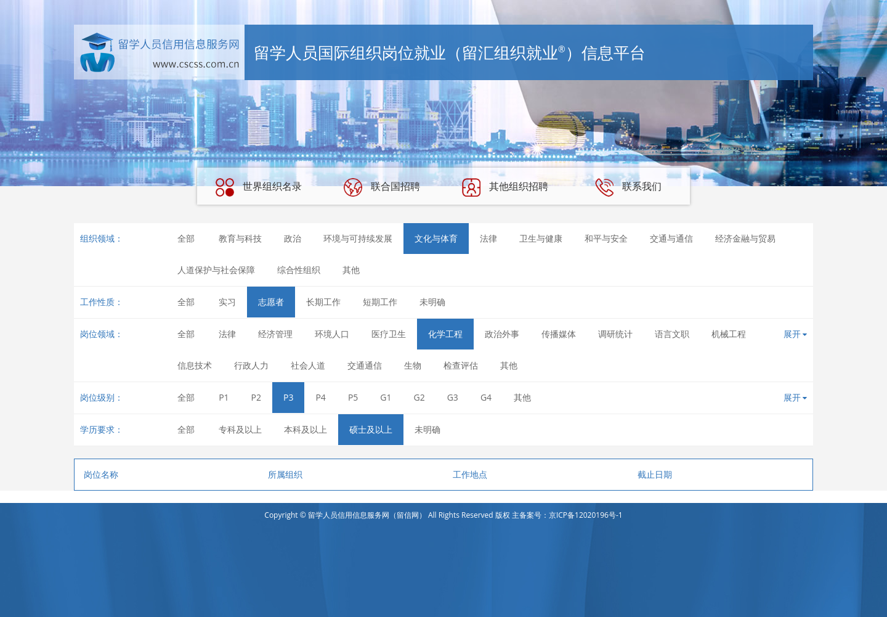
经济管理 (275, 334)
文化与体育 (436, 238)
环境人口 (332, 334)
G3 (452, 397)
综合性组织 (298, 270)
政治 (292, 238)
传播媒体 (558, 334)
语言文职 (672, 334)
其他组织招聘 (505, 187)
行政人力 (251, 365)
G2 (419, 397)
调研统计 (615, 334)
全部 (186, 238)
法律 (488, 238)
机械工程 (728, 334)
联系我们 (628, 187)
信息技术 (194, 365)
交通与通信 (671, 238)
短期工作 (380, 302)
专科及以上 (240, 429)
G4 (486, 397)
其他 (351, 270)
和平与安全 (606, 238)
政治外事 (502, 334)
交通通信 (364, 365)
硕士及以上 (370, 429)
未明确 (432, 302)
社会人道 (308, 365)
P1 (224, 397)
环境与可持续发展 (357, 238)
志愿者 (271, 302)
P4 (320, 397)
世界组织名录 (259, 187)
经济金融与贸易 (745, 238)
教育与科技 (240, 238)
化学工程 (445, 334)
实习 (227, 302)
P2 (256, 397)
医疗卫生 (388, 334)
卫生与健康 (540, 238)
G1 (385, 397)
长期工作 (323, 302)
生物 (412, 365)
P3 (288, 397)
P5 (353, 397)
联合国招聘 (382, 187)
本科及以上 (305, 429)
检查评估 (461, 365)
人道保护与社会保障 (216, 270)
